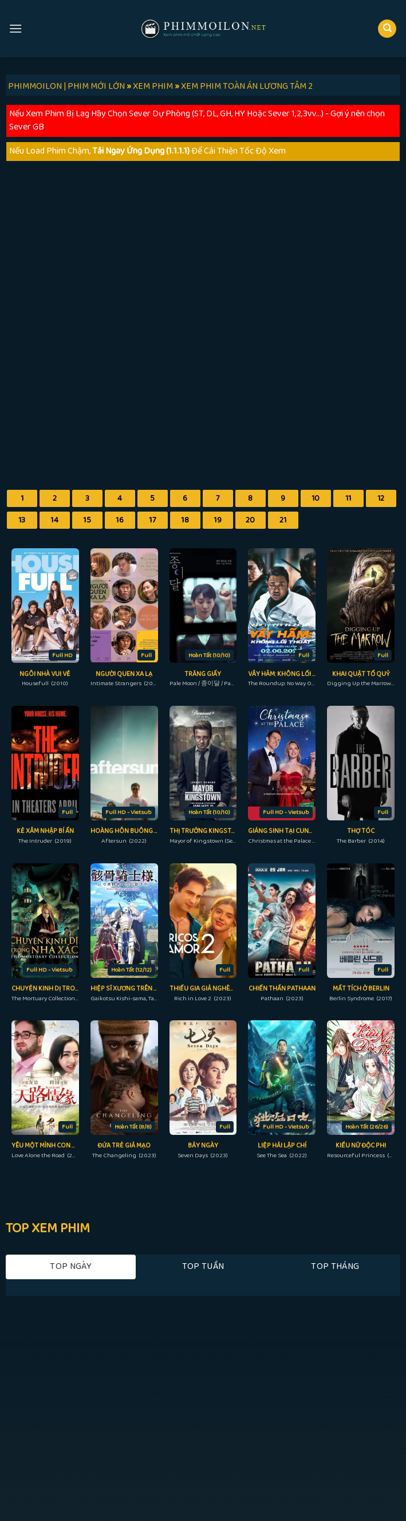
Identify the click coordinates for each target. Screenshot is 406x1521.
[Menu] (15, 28)
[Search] (387, 28)
